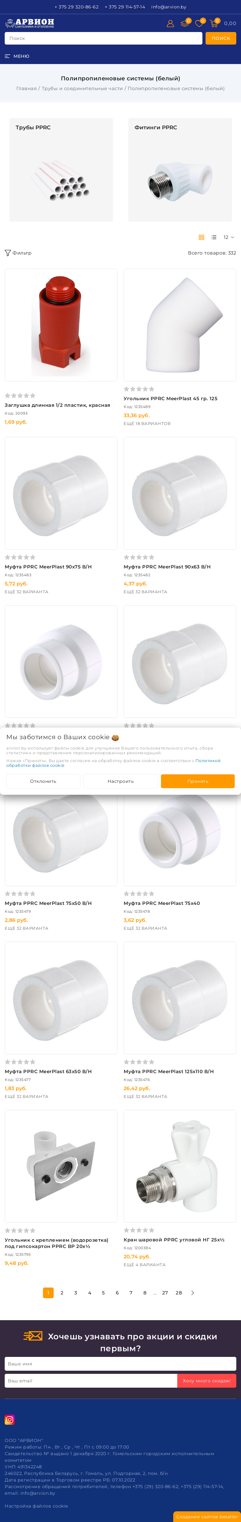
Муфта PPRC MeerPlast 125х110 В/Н (169, 1071)
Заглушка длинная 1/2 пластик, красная (57, 405)
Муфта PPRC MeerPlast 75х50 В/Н (48, 903)
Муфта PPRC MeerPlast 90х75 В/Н (48, 567)
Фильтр (18, 253)
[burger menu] (17, 56)
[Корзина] (230, 23)
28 (179, 1293)
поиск (17, 38)
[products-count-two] (201, 237)
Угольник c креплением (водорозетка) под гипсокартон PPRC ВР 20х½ (57, 1243)
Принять (198, 781)
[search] (221, 38)
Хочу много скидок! (207, 1381)
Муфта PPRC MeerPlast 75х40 (162, 903)
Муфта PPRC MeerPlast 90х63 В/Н (167, 567)
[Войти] (170, 23)
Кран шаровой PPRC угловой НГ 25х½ (174, 1240)
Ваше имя (20, 1364)
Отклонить (43, 781)
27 (165, 1293)
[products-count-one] (213, 237)
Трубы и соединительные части (82, 88)
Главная (26, 88)
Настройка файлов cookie (36, 1506)
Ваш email (20, 1381)
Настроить (121, 781)
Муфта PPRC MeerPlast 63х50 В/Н (48, 1071)
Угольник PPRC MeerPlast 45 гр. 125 (170, 398)
